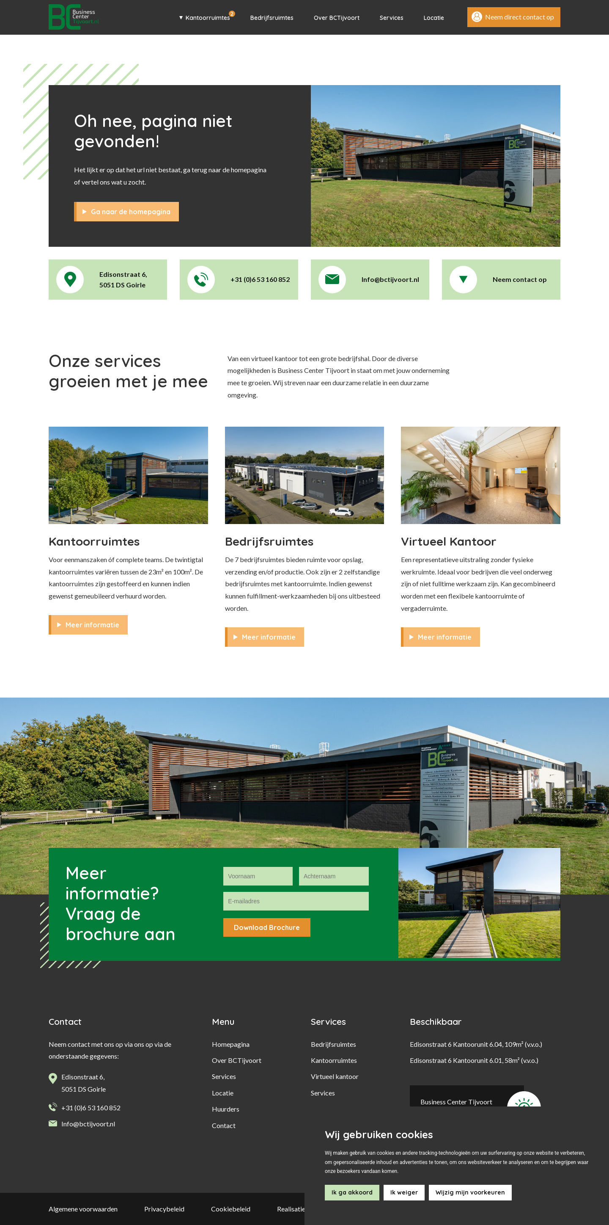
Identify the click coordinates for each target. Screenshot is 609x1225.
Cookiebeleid (230, 1209)
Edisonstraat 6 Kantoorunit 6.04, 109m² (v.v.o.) (476, 1044)
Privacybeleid (164, 1209)
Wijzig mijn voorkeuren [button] (470, 1192)
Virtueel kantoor (335, 1076)
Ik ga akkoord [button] (352, 1192)
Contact (224, 1125)
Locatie (434, 18)
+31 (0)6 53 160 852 (91, 1107)
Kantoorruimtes (208, 18)
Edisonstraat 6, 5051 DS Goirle (83, 1083)
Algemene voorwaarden (83, 1209)
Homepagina (231, 1044)
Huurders (225, 1109)
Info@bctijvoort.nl (88, 1124)
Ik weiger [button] (404, 1192)
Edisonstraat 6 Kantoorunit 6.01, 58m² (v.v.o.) (474, 1060)
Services (391, 18)
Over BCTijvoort (336, 18)
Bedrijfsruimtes (272, 18)
